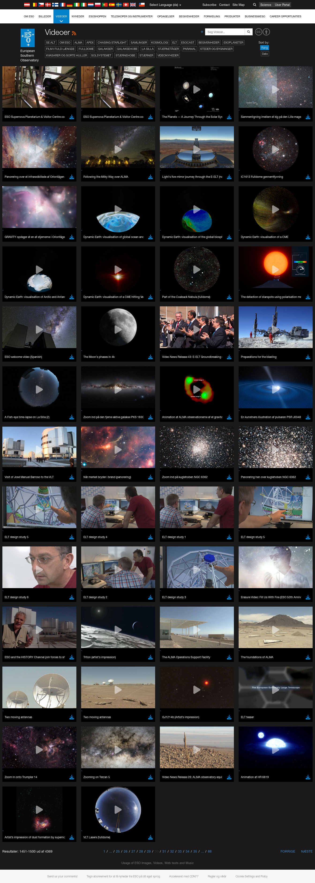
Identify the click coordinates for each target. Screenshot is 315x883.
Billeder (45, 16)
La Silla (148, 49)
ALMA (78, 42)
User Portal (282, 5)
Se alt (50, 42)
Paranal (189, 49)
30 (156, 851)
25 (118, 851)
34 (187, 851)
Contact (224, 5)
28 (141, 851)
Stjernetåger (168, 49)
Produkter (232, 16)
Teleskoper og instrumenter (132, 16)
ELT (174, 42)
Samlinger (139, 42)
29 (149, 851)
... (110, 851)
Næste (307, 851)
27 (133, 851)
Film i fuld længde (60, 49)
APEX (90, 42)
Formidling (212, 16)
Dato (265, 54)
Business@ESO (255, 16)
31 (164, 851)
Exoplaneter (233, 42)
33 (180, 851)
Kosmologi (159, 42)
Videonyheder (168, 55)
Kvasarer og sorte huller (66, 55)
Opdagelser (165, 16)
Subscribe (209, 5)
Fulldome (86, 49)
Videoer (61, 19)
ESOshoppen (97, 16)
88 (210, 851)
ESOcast (187, 42)
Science (265, 5)
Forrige (288, 851)
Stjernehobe (125, 55)
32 (172, 851)
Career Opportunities (285, 16)
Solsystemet (101, 55)
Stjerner (146, 55)
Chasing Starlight (112, 42)
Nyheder (78, 16)
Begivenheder (189, 16)
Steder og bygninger (216, 49)
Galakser (105, 49)
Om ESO (29, 16)
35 (195, 851)
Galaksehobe (127, 49)
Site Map (238, 5)
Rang (264, 47)
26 (126, 851)
